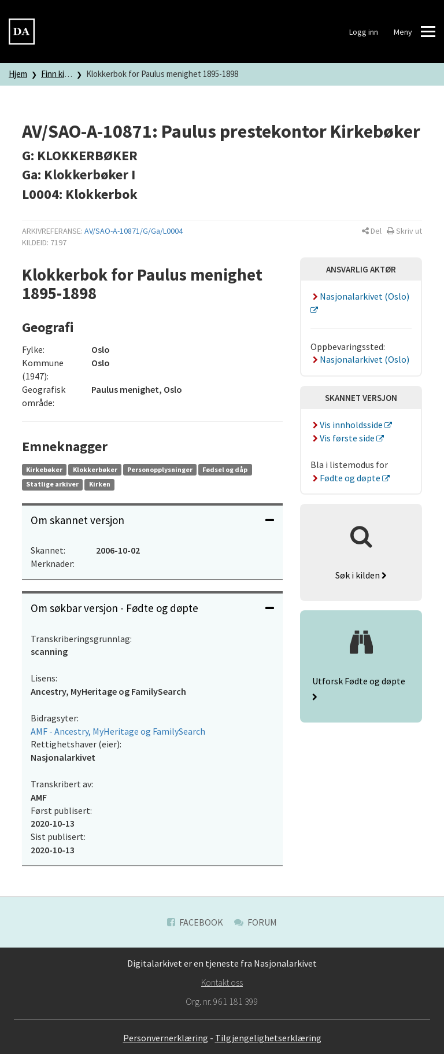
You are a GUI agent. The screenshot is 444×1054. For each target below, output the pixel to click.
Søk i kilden (361, 575)
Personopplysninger (160, 469)
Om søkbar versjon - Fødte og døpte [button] (152, 608)
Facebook (195, 922)
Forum (255, 922)
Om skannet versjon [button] (152, 520)
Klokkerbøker (95, 469)
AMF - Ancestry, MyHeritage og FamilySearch (118, 731)
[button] (372, 231)
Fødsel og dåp (224, 469)
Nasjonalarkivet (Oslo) (359, 359)
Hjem (18, 73)
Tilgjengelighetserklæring (268, 1038)
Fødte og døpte (346, 478)
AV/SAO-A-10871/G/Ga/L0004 (133, 231)
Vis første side (343, 438)
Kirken (99, 484)
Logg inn (363, 32)
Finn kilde (58, 73)
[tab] (152, 520)
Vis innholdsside (347, 424)
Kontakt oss (222, 982)
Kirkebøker (44, 469)
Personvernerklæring (165, 1038)
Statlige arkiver (52, 484)
